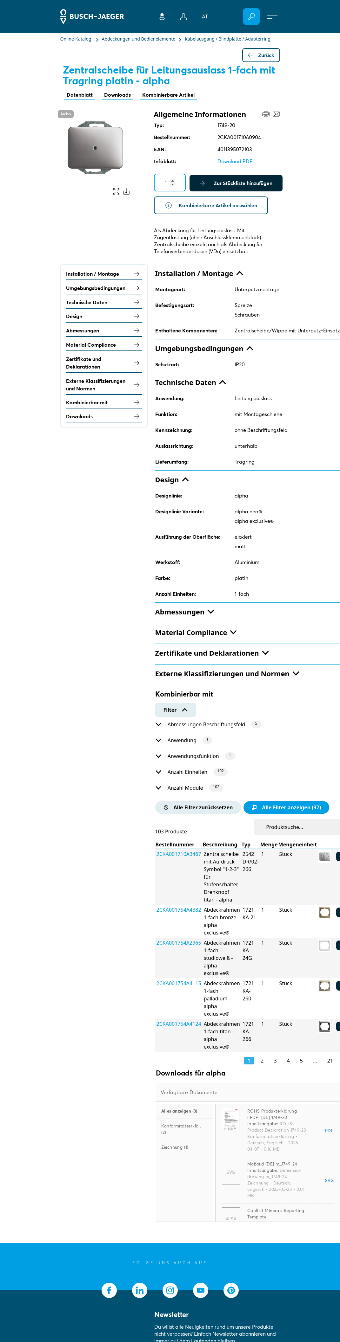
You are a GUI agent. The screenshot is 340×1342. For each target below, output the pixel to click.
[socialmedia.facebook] (109, 1290)
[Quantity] (170, 182)
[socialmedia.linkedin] (139, 1290)
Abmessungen (104, 330)
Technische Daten (104, 302)
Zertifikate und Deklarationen (104, 363)
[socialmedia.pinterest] (231, 1290)
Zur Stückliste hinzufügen (236, 183)
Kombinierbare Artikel (168, 95)
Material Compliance (104, 345)
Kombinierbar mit (104, 402)
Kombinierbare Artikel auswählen (211, 205)
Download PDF (234, 161)
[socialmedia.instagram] (170, 1290)
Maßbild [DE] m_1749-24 (272, 1163)
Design (104, 316)
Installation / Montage (104, 274)
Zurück (261, 55)
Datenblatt (80, 95)
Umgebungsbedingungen (104, 288)
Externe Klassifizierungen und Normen (104, 385)
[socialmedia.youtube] (200, 1290)
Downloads (117, 95)
